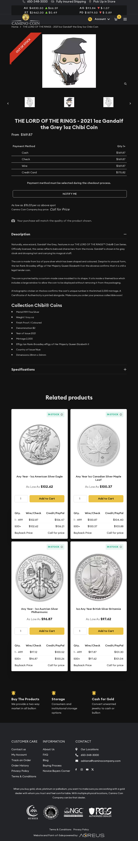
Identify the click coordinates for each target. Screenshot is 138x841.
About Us (48, 749)
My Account (19, 754)
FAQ (45, 754)
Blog (45, 760)
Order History (20, 765)
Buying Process (52, 765)
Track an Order (21, 760)
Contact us (18, 749)
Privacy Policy (20, 770)
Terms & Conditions (23, 776)
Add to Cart (47, 498)
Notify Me (70, 194)
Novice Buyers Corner (56, 770)
